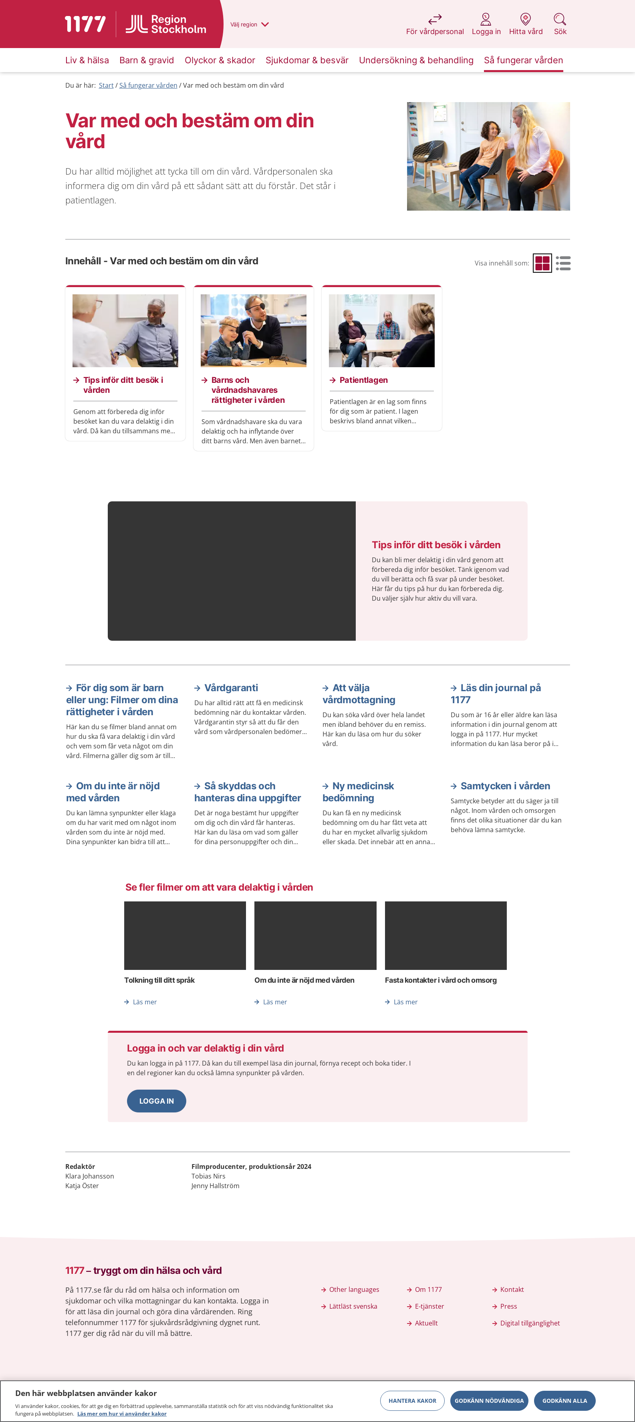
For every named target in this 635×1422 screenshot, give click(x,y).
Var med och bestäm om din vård (233, 85)
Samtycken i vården (505, 786)
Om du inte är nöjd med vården (113, 792)
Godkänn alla (564, 1403)
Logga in (156, 1101)
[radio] (542, 263)
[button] (156, 1101)
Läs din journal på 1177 (496, 694)
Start (106, 85)
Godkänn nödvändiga (489, 1403)
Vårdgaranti (231, 688)
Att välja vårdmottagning (359, 694)
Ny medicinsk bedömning (358, 792)
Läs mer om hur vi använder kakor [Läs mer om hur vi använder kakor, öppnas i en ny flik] (122, 1416)
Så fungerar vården (148, 85)
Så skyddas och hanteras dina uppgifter (247, 792)
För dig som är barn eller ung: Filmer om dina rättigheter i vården (122, 700)
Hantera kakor (412, 1403)
